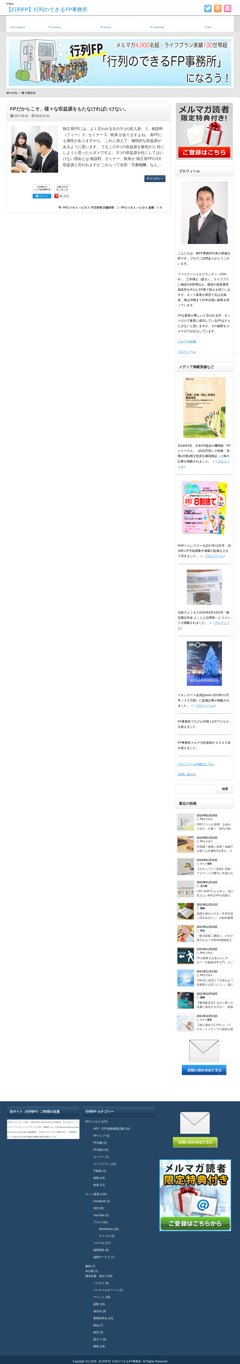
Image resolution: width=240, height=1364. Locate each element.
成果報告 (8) (101, 1250)
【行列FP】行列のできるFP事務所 (46, 9)
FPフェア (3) (101, 1135)
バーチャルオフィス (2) (108, 1290)
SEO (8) (98, 1208)
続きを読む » (155, 178)
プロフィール (187, 352)
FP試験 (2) (100, 1142)
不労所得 (96, 207)
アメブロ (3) (106, 1236)
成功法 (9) (99, 1311)
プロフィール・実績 (208, 23)
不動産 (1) (99, 1171)
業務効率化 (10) (103, 1318)
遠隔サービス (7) (103, 1257)
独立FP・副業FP (54, 23)
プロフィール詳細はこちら (196, 764)
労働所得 (108, 207)
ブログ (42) (100, 1222)
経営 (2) (98, 1332)
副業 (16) (99, 1304)
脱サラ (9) (99, 1339)
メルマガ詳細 (187, 341)
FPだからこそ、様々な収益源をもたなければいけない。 (69, 108)
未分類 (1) (91, 1271)
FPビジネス (70, 207)
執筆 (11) (99, 1185)
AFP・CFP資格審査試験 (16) (111, 1128)
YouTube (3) (101, 1215)
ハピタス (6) (101, 1283)
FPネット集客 (157, 23)
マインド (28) (101, 1297)
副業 (151, 207)
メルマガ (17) (101, 1243)
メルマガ (17, 23)
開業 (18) (99, 1346)
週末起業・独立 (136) (98, 1276)
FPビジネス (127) (96, 1121)
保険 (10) (99, 1178)
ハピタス (84, 207)
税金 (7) (98, 1325)
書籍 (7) (90, 1266)
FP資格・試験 (105, 23)
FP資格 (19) (100, 1149)
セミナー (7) (101, 1156)
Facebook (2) (101, 1201)
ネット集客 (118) (96, 1194)
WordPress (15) (109, 1229)
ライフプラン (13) (104, 1164)
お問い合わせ (187, 774)
